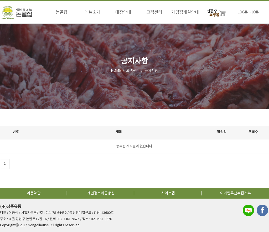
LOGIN (243, 12)
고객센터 (154, 12)
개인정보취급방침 (101, 193)
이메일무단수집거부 (235, 193)
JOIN (255, 12)
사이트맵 (168, 193)
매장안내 (123, 12)
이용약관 (33, 193)
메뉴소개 (92, 12)
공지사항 (151, 71)
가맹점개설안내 (185, 12)
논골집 (62, 12)
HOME (116, 71)
